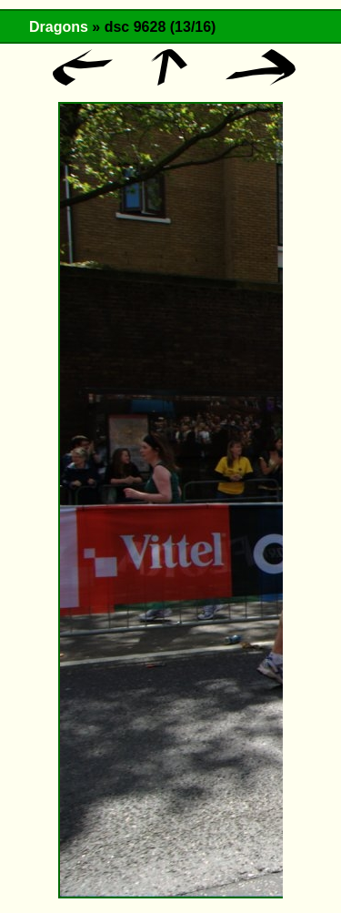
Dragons (58, 27)
